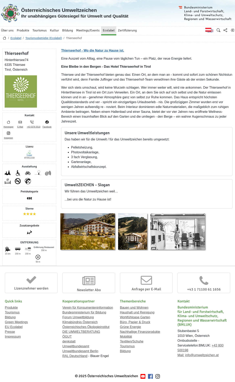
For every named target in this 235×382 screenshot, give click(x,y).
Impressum (13, 336)
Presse (10, 331)
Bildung (10, 317)
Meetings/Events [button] (88, 30)
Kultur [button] (54, 30)
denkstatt (69, 341)
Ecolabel (15, 38)
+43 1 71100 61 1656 (204, 289)
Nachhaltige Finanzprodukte (140, 331)
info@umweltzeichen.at (202, 355)
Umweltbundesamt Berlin (80, 351)
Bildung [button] (67, 30)
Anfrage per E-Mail (146, 289)
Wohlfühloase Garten (135, 317)
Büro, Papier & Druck (135, 322)
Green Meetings (16, 322)
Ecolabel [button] (109, 30)
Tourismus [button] (40, 30)
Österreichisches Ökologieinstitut (85, 327)
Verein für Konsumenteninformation (87, 307)
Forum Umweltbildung (78, 317)
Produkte (11, 307)
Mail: (180, 355)
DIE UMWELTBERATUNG (81, 331)
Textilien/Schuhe (132, 341)
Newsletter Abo (89, 290)
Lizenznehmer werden (31, 288)
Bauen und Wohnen (134, 307)
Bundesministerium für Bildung (84, 312)
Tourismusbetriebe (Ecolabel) (43, 38)
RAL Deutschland (74, 356)
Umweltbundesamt (75, 346)
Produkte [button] (23, 30)
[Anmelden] (232, 30)
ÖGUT (67, 336)
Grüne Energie (130, 327)
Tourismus (12, 312)
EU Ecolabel (14, 327)
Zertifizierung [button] (127, 30)
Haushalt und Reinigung (137, 312)
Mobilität (126, 336)
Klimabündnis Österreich (80, 322)
